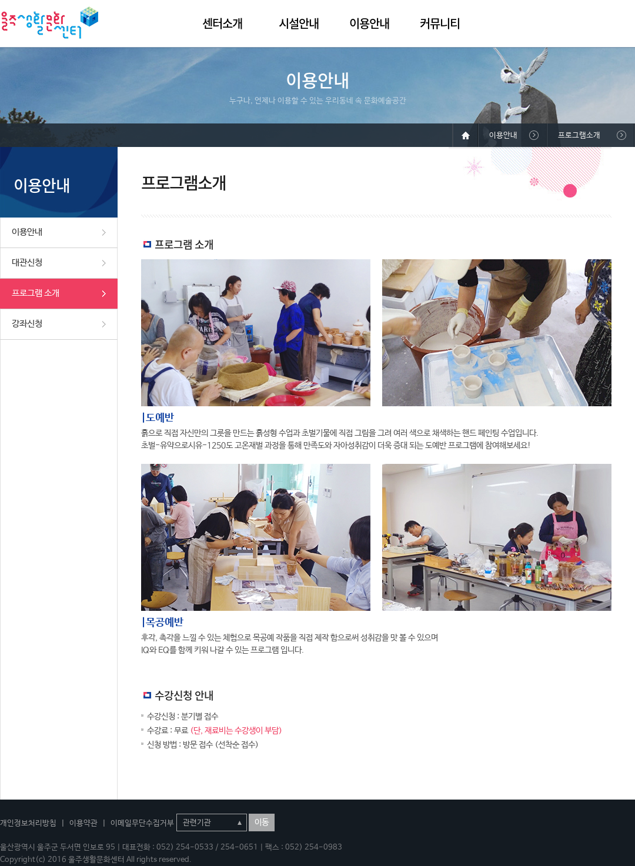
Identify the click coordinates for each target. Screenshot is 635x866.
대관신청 (27, 263)
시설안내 (299, 23)
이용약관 (83, 823)
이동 (262, 822)
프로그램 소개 (35, 293)
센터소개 (222, 23)
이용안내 (369, 23)
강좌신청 (27, 324)
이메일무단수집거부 (142, 823)
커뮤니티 (440, 23)
